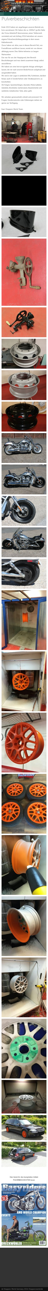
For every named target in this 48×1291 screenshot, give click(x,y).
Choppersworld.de (35, 1289)
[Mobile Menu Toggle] (2, 14)
